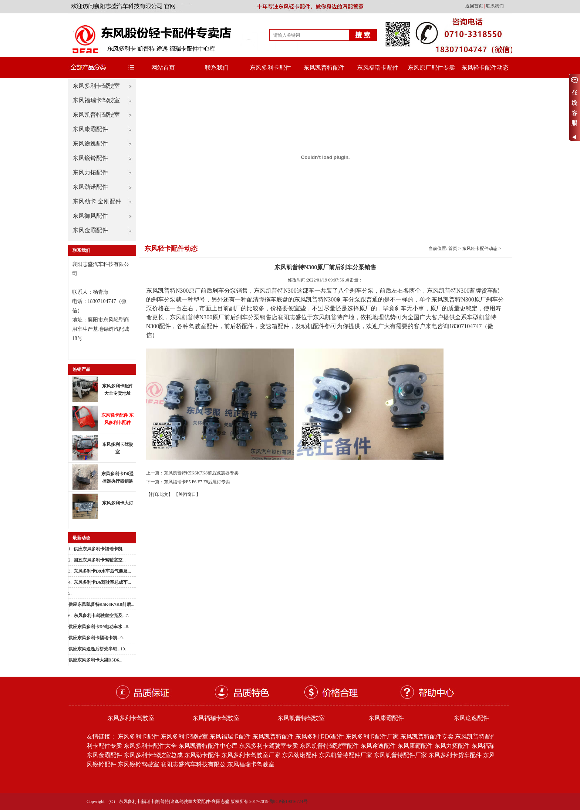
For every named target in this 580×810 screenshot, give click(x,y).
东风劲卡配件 (202, 755)
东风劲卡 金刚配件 (96, 201)
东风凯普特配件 (324, 67)
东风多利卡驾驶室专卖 (268, 746)
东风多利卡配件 (270, 67)
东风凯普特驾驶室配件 (329, 746)
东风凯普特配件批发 (481, 736)
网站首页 (163, 67)
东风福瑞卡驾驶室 (96, 100)
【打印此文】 (159, 494)
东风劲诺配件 (90, 187)
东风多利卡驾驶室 (96, 86)
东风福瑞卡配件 (377, 67)
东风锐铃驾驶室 (138, 764)
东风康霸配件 (90, 129)
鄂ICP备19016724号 (289, 801)
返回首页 (474, 6)
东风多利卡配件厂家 (372, 736)
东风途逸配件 (90, 143)
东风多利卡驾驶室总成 (153, 755)
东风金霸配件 (90, 230)
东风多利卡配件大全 (150, 746)
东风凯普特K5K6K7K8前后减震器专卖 (201, 473)
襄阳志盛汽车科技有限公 (193, 764)
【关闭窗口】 (187, 494)
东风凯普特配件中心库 (207, 746)
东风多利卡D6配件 (319, 736)
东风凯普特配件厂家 (345, 755)
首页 (452, 248)
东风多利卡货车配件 (455, 755)
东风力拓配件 (90, 172)
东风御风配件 (90, 216)
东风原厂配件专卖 (431, 67)
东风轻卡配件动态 (485, 67)
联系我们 (495, 6)
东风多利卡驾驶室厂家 (250, 755)
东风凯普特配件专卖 (426, 736)
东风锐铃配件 (90, 158)
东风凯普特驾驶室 (96, 114)
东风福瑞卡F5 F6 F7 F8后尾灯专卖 (197, 481)
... (100, 548)
